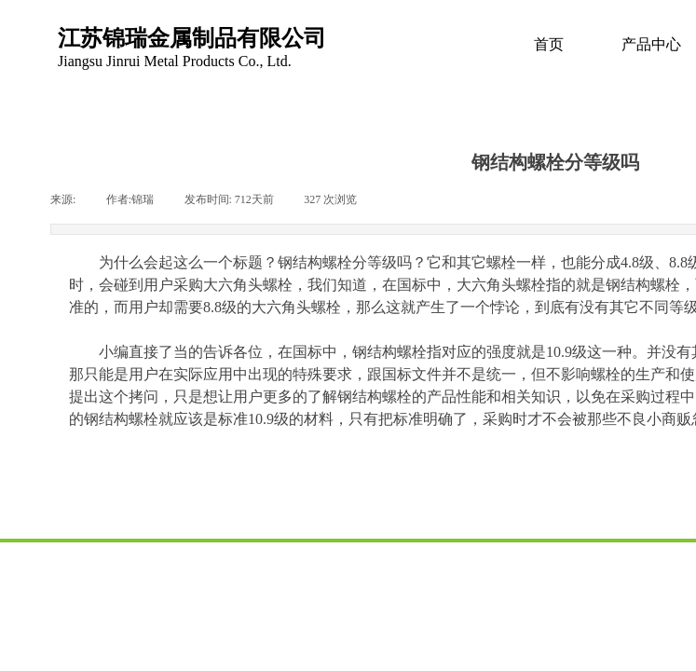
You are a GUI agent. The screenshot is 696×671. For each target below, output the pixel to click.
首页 (549, 44)
